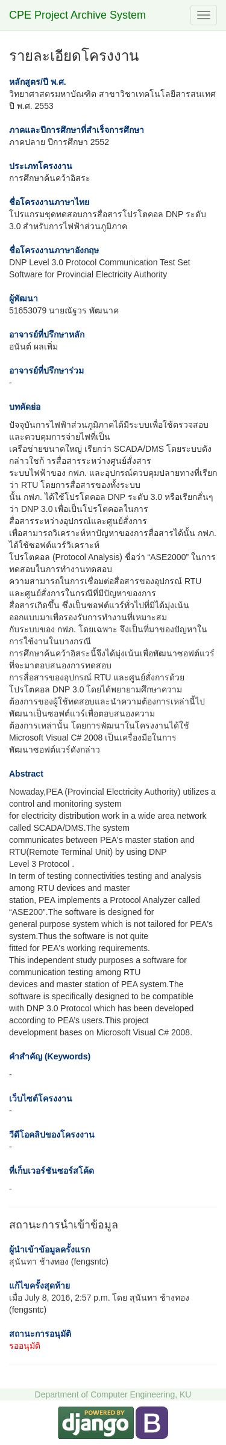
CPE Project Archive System (77, 15)
